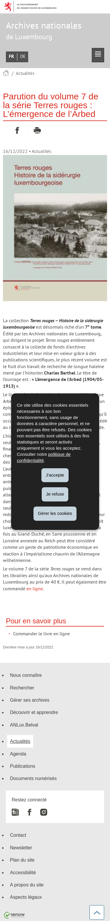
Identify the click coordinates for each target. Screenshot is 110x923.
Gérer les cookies (55, 513)
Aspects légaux (26, 897)
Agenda (18, 754)
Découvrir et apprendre (34, 712)
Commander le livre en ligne (41, 633)
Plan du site (22, 860)
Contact (18, 835)
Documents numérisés (33, 778)
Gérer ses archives (29, 700)
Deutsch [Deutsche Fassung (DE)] (23, 56)
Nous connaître (26, 675)
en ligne (34, 588)
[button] (98, 55)
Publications (22, 766)
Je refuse (55, 494)
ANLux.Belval (24, 725)
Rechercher (22, 688)
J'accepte (55, 474)
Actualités (25, 73)
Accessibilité (23, 872)
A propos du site (27, 885)
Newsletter (21, 847)
